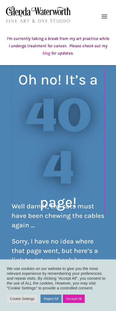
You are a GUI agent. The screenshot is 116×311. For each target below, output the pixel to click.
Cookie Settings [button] (22, 299)
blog (46, 53)
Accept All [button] (73, 299)
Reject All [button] (51, 299)
